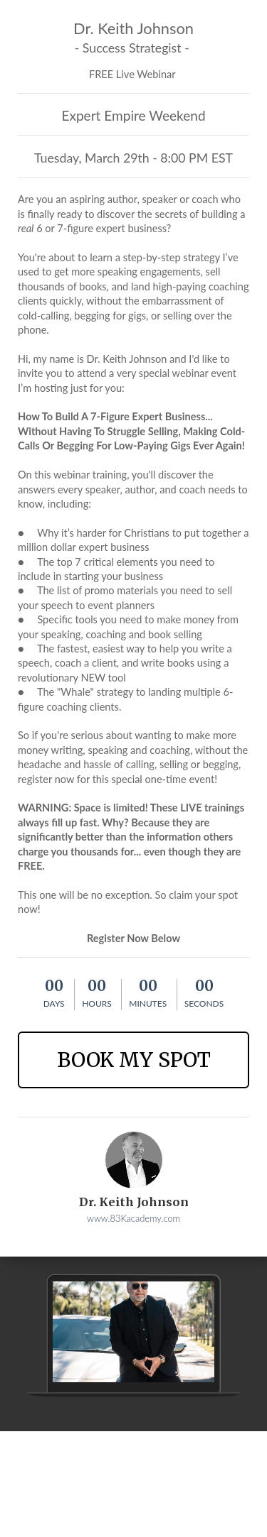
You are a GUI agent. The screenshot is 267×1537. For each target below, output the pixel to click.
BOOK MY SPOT (134, 1060)
